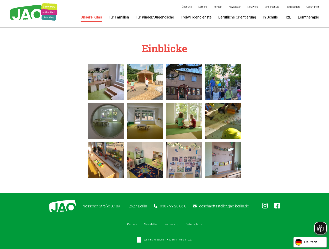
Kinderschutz (271, 6)
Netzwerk (252, 6)
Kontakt (218, 6)
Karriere (202, 6)
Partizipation (293, 6)
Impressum (171, 224)
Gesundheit (312, 6)
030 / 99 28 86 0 (173, 206)
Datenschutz (194, 224)
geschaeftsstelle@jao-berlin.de (224, 206)
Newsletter (235, 6)
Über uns (187, 6)
